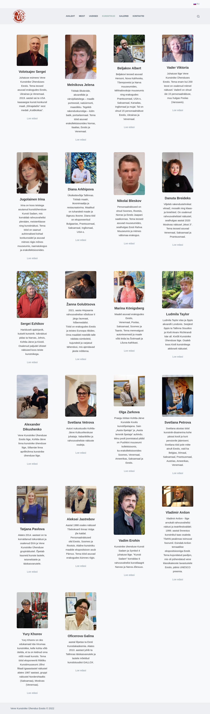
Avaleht (70, 16)
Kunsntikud (108, 16)
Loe (29, 258)
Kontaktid (138, 16)
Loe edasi (32, 118)
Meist (82, 16)
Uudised (93, 16)
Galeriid (123, 16)
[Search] (198, 16)
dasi (35, 258)
